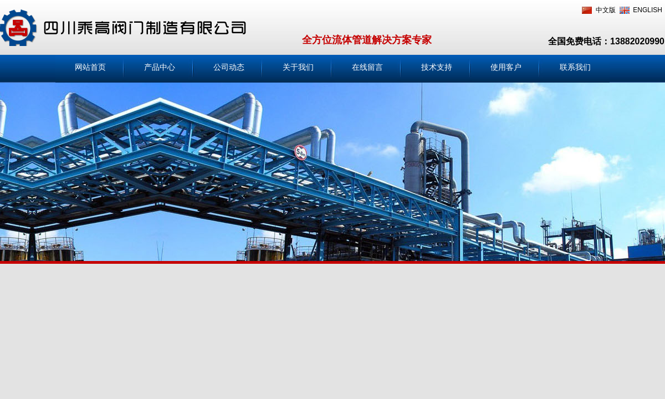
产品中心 (159, 67)
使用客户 (505, 67)
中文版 (606, 10)
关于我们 (298, 67)
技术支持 (436, 67)
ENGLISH (647, 10)
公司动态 (228, 67)
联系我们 (575, 67)
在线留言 (367, 67)
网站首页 (90, 67)
